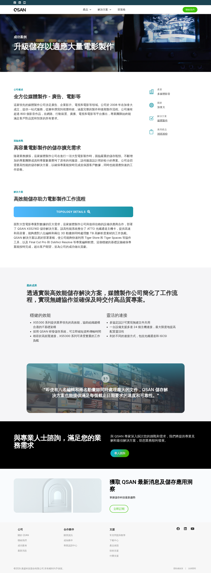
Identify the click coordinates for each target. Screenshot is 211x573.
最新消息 (22, 550)
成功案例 (20, 37)
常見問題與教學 (117, 535)
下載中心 (114, 540)
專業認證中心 (70, 545)
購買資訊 (68, 535)
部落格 (121, 9)
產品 (87, 9)
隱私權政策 (178, 568)
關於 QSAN (23, 535)
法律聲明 (192, 568)
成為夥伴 (68, 540)
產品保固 (114, 545)
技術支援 (114, 550)
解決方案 (104, 9)
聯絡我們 (22, 540)
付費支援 (114, 556)
